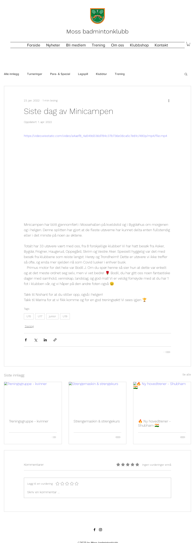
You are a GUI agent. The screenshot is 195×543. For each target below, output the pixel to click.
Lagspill (83, 74)
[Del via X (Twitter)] (35, 340)
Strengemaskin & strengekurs (97, 421)
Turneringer (34, 74)
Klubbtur (101, 74)
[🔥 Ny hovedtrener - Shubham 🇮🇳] (162, 398)
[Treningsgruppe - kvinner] (33, 398)
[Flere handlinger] (168, 100)
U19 (65, 316)
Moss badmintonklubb (97, 31)
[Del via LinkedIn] (45, 340)
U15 (28, 316)
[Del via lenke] (55, 340)
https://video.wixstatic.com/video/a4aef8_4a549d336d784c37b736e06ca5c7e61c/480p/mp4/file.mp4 (95, 136)
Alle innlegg (11, 74)
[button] (98, 45)
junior (52, 316)
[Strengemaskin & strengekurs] (97, 398)
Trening (120, 74)
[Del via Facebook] (26, 340)
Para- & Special (60, 74)
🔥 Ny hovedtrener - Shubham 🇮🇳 (154, 423)
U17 (40, 316)
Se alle (186, 374)
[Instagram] (100, 530)
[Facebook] (95, 530)
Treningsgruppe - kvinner (28, 421)
